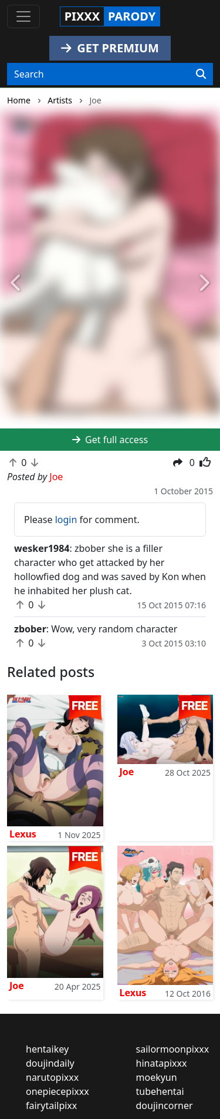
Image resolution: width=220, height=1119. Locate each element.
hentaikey (47, 1049)
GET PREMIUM (110, 48)
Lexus (22, 833)
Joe (127, 771)
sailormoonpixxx (172, 1049)
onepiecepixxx (57, 1091)
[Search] (201, 74)
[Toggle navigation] (23, 16)
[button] (16, 283)
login (66, 519)
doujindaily (50, 1063)
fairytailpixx (51, 1105)
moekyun (156, 1077)
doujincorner (164, 1105)
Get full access (110, 439)
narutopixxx (52, 1077)
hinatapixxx (161, 1063)
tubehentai (160, 1091)
